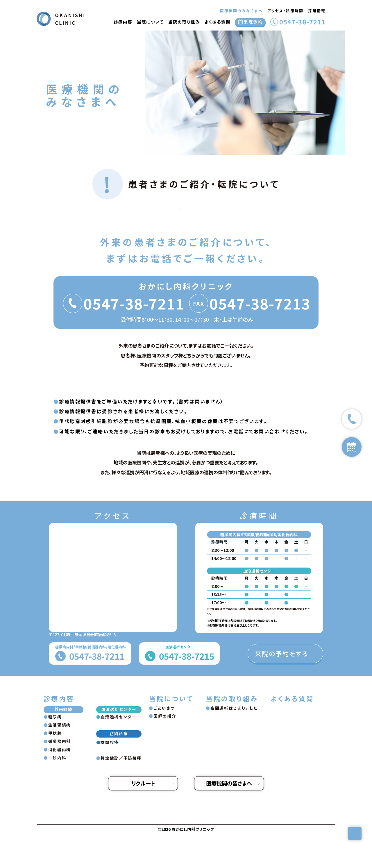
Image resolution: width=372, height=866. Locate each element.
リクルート (143, 815)
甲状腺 (55, 765)
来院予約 (253, 22)
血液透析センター (186, 225)
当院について (150, 22)
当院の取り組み (184, 22)
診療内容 (123, 22)
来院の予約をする (282, 685)
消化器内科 (59, 782)
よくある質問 (217, 22)
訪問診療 (276, 225)
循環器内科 (59, 773)
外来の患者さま (96, 225)
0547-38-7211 (302, 22)
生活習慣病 (59, 757)
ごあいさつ (164, 740)
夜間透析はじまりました (234, 740)
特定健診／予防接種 (121, 790)
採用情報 (317, 10)
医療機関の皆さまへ (229, 815)
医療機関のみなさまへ (241, 10)
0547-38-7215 (186, 688)
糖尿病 (55, 749)
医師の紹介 (164, 748)
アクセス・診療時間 (285, 10)
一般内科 (57, 790)
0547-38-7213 (259, 335)
